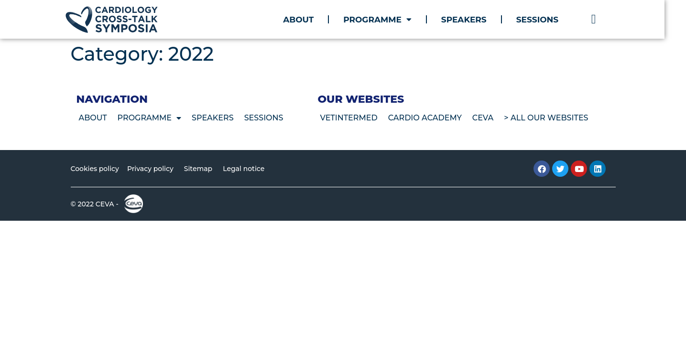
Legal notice (243, 168)
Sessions (548, 19)
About (309, 19)
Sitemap (198, 168)
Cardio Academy (425, 117)
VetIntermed (348, 117)
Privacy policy (150, 168)
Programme (388, 19)
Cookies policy (95, 168)
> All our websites (546, 117)
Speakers (474, 19)
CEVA (483, 117)
